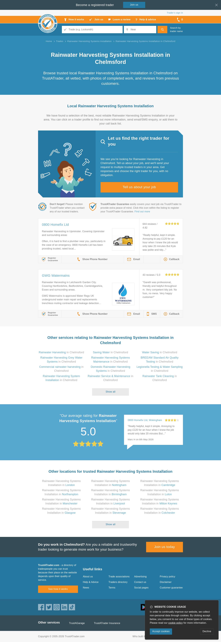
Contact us (140, 582)
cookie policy (175, 623)
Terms (112, 587)
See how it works (58, 589)
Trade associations (119, 576)
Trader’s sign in (175, 12)
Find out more (142, 211)
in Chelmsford (61, 352)
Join (134, 4)
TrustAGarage (77, 623)
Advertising (140, 576)
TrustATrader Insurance (107, 623)
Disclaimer (166, 582)
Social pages (141, 587)
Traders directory (118, 582)
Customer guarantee (171, 587)
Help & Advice (91, 582)
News (86, 587)
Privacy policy (167, 576)
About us (88, 576)
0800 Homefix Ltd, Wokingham (145, 420)
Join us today (164, 547)
